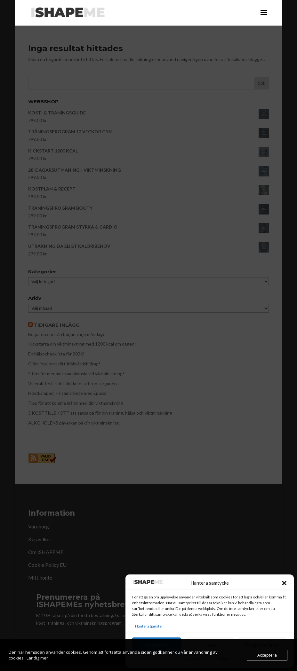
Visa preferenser (262, 645)
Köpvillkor (221, 659)
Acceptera (157, 645)
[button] (284, 583)
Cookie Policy (197, 659)
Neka (209, 645)
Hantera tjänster (149, 626)
